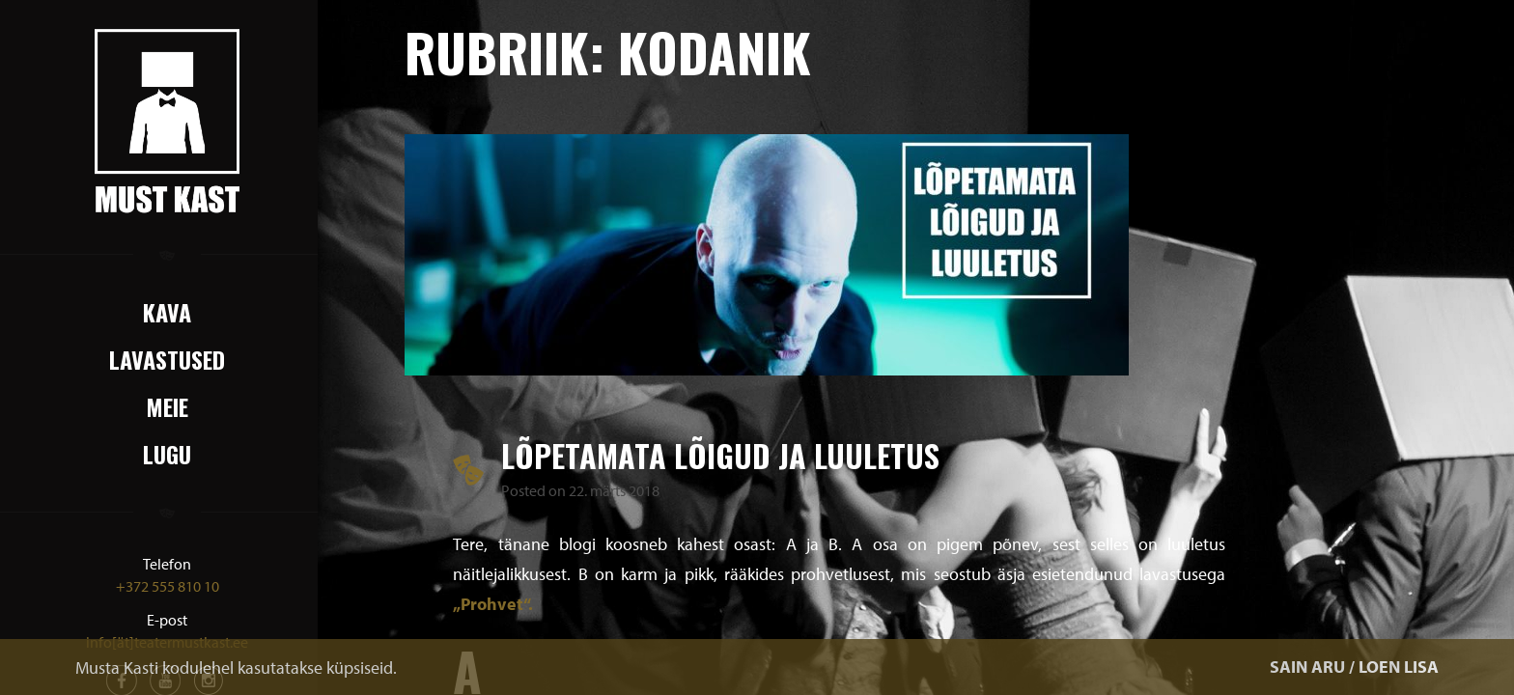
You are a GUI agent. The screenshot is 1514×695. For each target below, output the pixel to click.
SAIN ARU (1307, 666)
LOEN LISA (1399, 666)
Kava (167, 311)
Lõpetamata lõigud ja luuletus (720, 455)
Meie (167, 406)
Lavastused (167, 359)
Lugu (167, 453)
